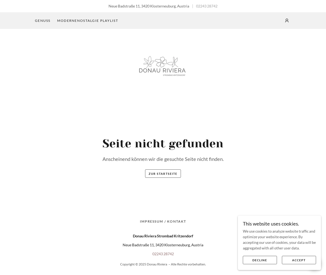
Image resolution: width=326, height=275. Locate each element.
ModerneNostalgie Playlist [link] (87, 20)
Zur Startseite (163, 173)
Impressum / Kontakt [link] (163, 221)
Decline (259, 260)
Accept (299, 260)
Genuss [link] (43, 20)
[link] (163, 66)
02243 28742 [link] (206, 6)
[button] (287, 20)
